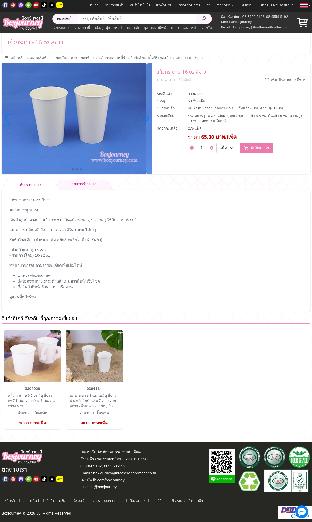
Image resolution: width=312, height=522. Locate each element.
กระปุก (119, 28)
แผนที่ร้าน (247, 5)
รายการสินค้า (114, 5)
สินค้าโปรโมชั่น (140, 5)
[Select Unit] (226, 148)
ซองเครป (189, 28)
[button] (305, 5)
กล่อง (175, 28)
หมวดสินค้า (39, 57)
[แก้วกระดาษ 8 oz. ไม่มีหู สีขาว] (94, 355)
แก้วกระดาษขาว (189, 57)
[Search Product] (204, 19)
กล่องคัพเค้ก (208, 28)
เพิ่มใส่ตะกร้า (256, 148)
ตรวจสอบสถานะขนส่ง (195, 5)
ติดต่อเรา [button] (223, 5)
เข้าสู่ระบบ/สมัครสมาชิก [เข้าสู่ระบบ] (276, 5)
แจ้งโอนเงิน (164, 5)
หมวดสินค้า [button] (65, 18)
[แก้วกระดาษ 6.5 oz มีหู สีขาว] (32, 355)
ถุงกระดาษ (61, 28)
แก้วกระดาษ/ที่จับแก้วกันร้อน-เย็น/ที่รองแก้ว (135, 57)
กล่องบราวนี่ (81, 28)
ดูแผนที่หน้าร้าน (22, 297)
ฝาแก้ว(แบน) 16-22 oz (30, 249)
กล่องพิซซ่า (159, 28)
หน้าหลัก (92, 5)
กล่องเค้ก (133, 28)
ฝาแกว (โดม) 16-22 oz (31, 255)
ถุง (146, 28)
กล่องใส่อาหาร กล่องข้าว (73, 57)
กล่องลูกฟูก (102, 28)
